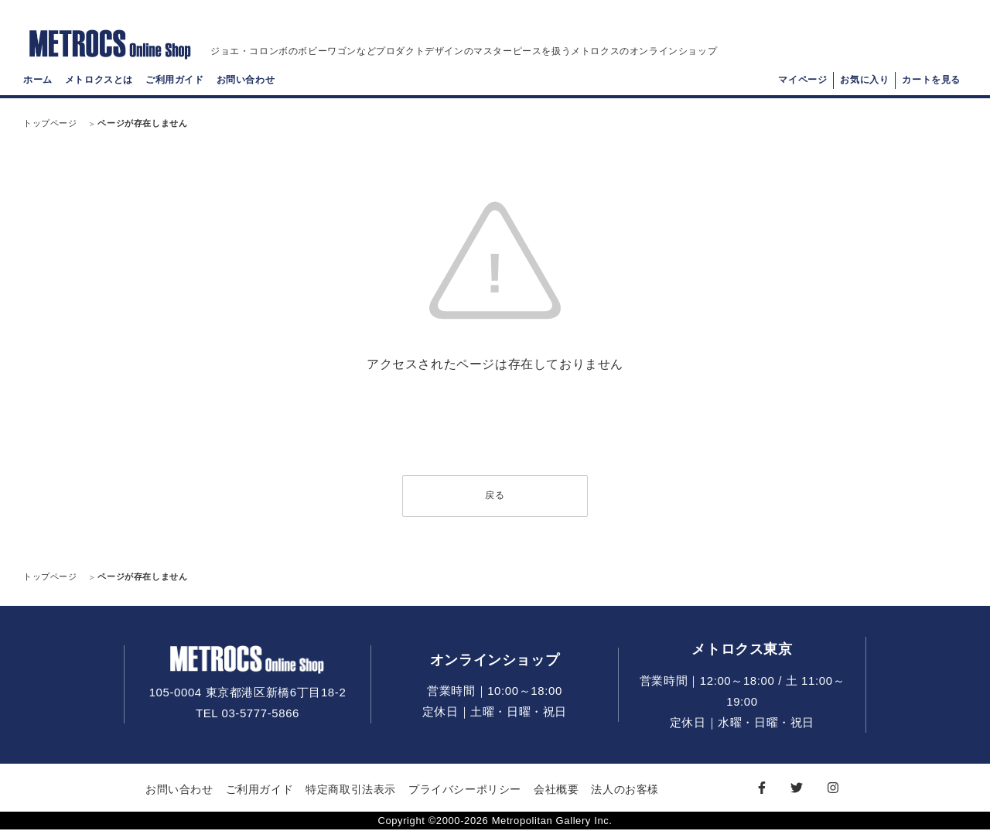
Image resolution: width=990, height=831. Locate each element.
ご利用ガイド (174, 82)
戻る (495, 496)
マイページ (802, 82)
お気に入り (864, 82)
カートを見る (931, 82)
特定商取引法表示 (351, 790)
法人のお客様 (625, 790)
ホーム (38, 82)
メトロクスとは (99, 82)
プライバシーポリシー (464, 790)
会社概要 (556, 790)
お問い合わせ (246, 82)
